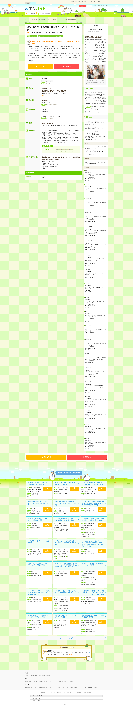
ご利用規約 (58, 692)
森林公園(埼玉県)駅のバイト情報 (42, 675)
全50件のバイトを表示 (66, 638)
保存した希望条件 (46, 13)
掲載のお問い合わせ (88, 692)
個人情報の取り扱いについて (47, 692)
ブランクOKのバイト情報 (59, 687)
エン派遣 (27, 3)
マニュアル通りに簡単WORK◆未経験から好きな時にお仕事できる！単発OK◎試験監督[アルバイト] (93, 503)
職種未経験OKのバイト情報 (31, 687)
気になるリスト (32, 13)
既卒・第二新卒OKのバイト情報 (74, 687)
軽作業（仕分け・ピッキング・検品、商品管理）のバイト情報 (58, 681)
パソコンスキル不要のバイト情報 (90, 687)
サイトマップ (105, 5)
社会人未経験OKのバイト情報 (45, 687)
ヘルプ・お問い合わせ (97, 5)
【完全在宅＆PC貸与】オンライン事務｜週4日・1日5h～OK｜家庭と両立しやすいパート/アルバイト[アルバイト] (93, 592)
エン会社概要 (78, 692)
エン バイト (33, 3)
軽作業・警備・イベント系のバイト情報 (34, 681)
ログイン (89, 6)
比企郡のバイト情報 (29, 675)
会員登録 (82, 6)
